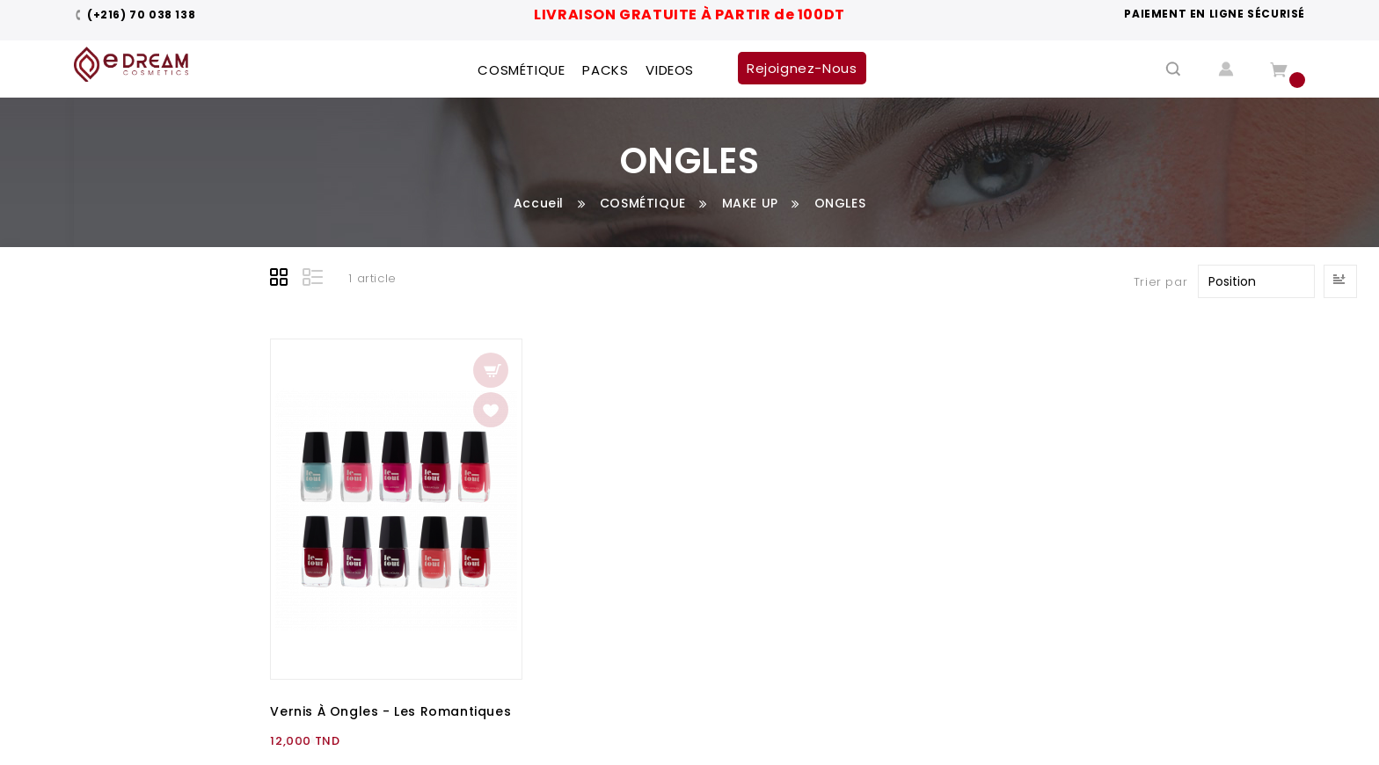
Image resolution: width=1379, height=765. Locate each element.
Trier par (1160, 281)
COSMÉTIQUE (643, 203)
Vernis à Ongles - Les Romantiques (390, 711)
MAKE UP (750, 203)
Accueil (539, 203)
